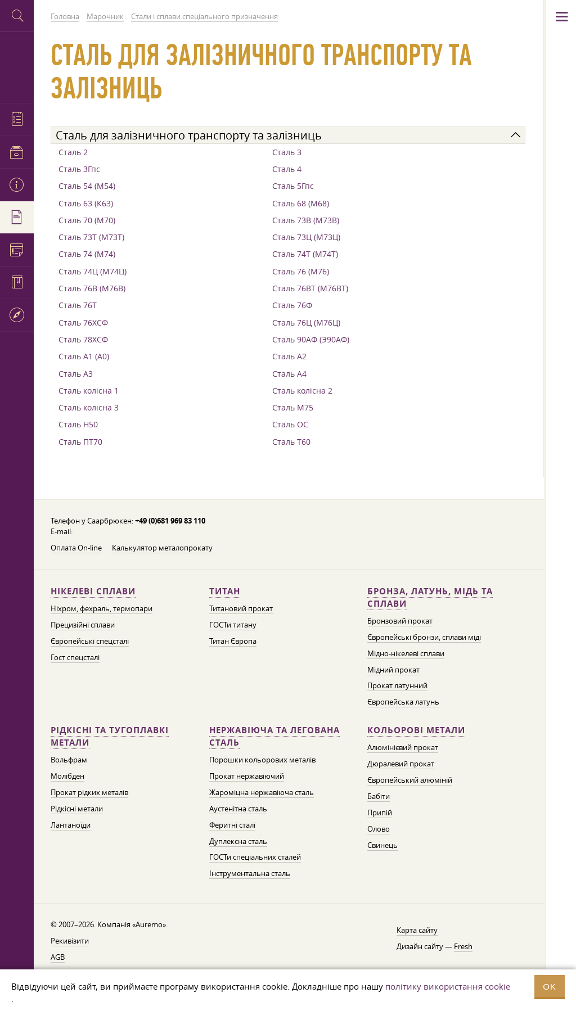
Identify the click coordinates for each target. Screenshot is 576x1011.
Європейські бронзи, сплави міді (424, 637)
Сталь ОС (290, 424)
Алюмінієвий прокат (402, 747)
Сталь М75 (292, 407)
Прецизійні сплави (83, 625)
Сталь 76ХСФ (83, 322)
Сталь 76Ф (292, 305)
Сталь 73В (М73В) (305, 220)
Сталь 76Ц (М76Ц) (306, 322)
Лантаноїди (71, 825)
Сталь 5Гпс (293, 185)
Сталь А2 (289, 356)
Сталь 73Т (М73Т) (91, 237)
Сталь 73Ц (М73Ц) (306, 237)
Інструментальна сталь (249, 873)
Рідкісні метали (77, 809)
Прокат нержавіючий (246, 776)
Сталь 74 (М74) (86, 254)
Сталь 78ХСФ (83, 339)
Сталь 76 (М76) (300, 271)
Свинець (382, 845)
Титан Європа (232, 641)
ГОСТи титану (232, 625)
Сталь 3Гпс (79, 169)
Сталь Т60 (291, 441)
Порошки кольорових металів (262, 760)
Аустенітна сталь (238, 809)
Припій (379, 812)
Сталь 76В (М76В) (91, 288)
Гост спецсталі (75, 657)
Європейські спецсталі (90, 641)
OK (549, 986)
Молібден (67, 776)
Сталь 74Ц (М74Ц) (92, 271)
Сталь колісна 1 (88, 390)
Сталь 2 (73, 152)
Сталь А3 (75, 373)
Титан (224, 591)
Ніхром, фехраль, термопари (101, 608)
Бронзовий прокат (400, 621)
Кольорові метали (416, 730)
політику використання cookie (447, 986)
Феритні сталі (232, 825)
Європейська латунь (403, 702)
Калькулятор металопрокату (162, 548)
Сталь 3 (287, 152)
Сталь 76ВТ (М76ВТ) (310, 288)
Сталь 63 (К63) (85, 203)
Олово (378, 829)
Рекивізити (70, 941)
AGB (58, 957)
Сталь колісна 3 (88, 407)
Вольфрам (69, 760)
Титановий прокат (241, 608)
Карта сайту (417, 930)
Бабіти (378, 796)
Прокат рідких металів (89, 792)
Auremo (17, 66)
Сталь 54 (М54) (86, 185)
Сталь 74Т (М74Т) (305, 254)
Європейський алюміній (409, 780)
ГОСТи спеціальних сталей (255, 857)
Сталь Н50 (78, 424)
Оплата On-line (76, 548)
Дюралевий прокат (400, 764)
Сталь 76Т (77, 305)
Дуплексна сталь (238, 841)
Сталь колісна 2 (302, 390)
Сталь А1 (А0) (83, 356)
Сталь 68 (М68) (300, 203)
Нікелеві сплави (93, 591)
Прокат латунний (397, 685)
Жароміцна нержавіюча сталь (261, 792)
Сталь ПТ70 (80, 441)
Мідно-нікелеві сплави (405, 653)
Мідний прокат (393, 670)
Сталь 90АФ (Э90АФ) (310, 339)
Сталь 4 (287, 169)
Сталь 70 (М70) (86, 220)
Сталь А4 (289, 373)
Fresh (463, 946)
